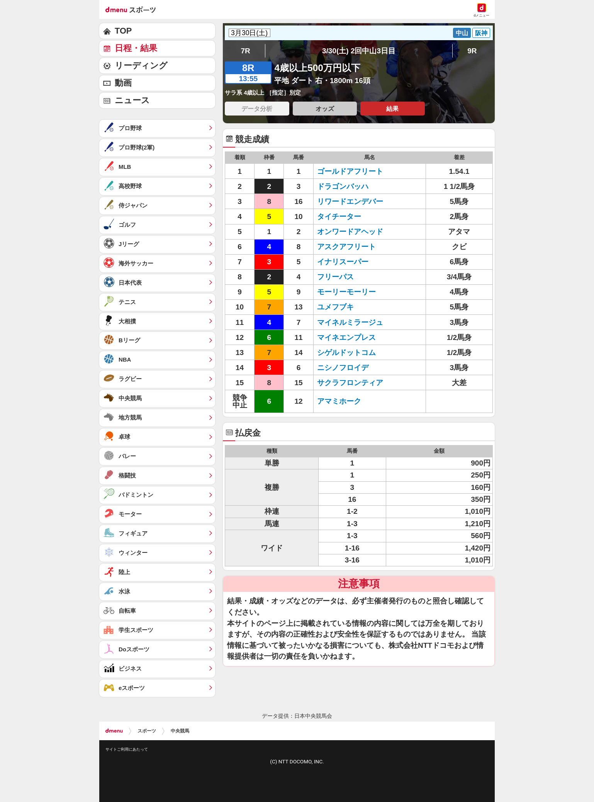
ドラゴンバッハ (342, 186)
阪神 (481, 32)
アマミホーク (339, 401)
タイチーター (339, 216)
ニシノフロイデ (342, 368)
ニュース (132, 100)
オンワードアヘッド (350, 232)
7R (245, 51)
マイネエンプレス (346, 337)
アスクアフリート (346, 247)
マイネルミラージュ (350, 322)
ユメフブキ (335, 307)
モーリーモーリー (346, 292)
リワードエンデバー (350, 201)
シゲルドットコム (346, 352)
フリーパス (335, 277)
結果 (392, 108)
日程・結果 (136, 48)
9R (472, 51)
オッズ (325, 108)
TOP (123, 31)
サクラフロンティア (350, 383)
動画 (123, 83)
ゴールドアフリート (350, 171)
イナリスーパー (342, 262)
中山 (462, 32)
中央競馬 (180, 731)
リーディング (141, 65)
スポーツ (146, 731)
